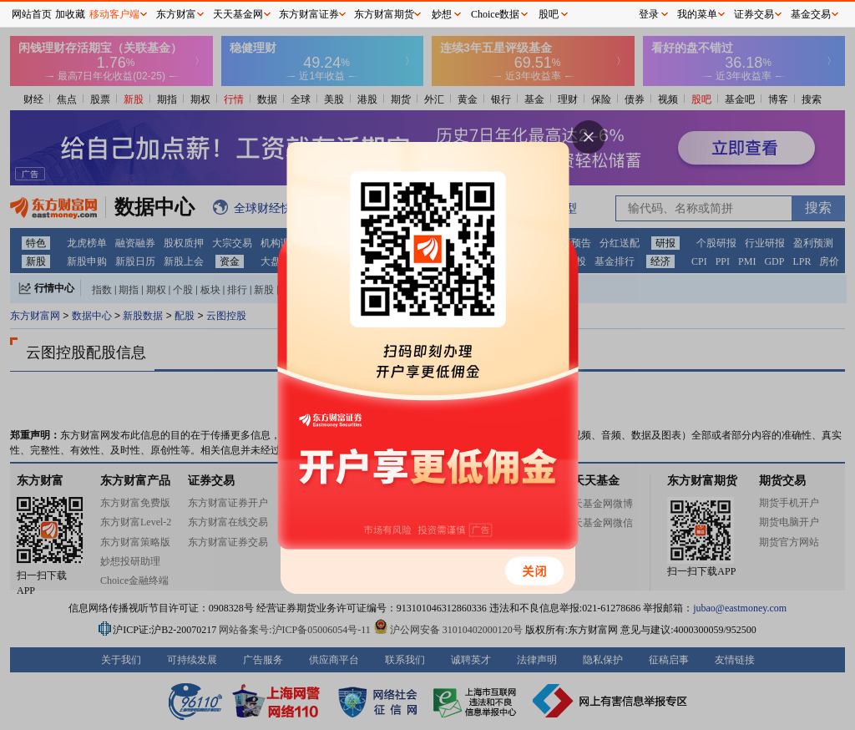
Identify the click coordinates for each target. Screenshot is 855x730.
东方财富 (176, 14)
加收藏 (70, 14)
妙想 (442, 14)
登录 (649, 14)
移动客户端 (114, 14)
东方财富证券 (309, 14)
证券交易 (754, 14)
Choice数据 (495, 14)
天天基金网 (238, 14)
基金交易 (811, 14)
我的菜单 (697, 14)
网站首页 (32, 14)
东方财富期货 (384, 14)
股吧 (549, 14)
